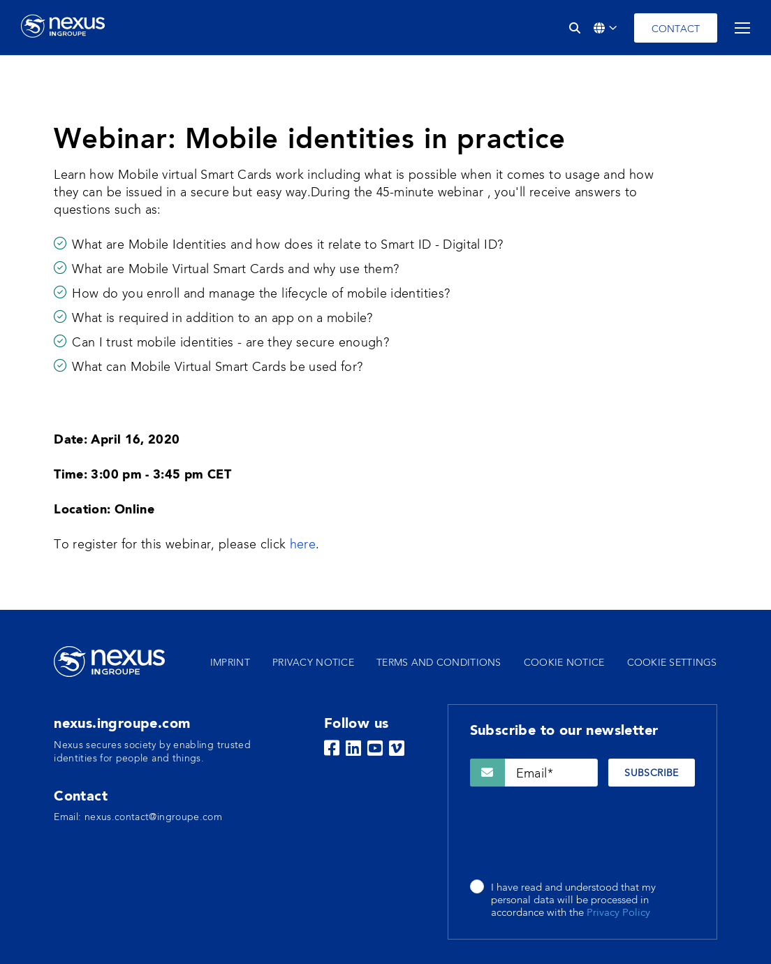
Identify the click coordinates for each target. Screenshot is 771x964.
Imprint (230, 663)
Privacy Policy (618, 913)
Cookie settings (672, 663)
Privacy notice (313, 663)
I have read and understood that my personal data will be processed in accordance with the (573, 901)
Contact (676, 29)
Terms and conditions (438, 663)
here (303, 545)
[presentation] (576, 834)
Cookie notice (564, 663)
